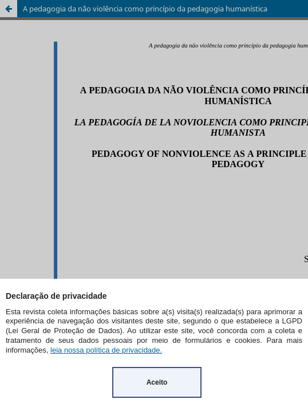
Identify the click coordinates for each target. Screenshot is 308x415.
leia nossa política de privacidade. (106, 350)
